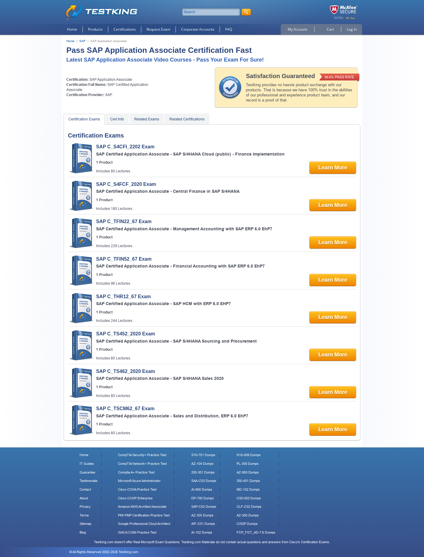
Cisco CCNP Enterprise (135, 498)
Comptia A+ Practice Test (136, 472)
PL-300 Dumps (248, 463)
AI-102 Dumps (201, 532)
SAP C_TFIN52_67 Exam (124, 259)
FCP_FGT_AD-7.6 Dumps (256, 532)
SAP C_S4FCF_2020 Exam (126, 184)
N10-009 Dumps (249, 455)
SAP (82, 41)
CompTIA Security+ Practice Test (142, 455)
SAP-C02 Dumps (203, 506)
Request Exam (158, 29)
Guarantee (87, 472)
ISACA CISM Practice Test (137, 532)
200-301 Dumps (203, 472)
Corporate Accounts (197, 29)
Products (95, 29)
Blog (83, 532)
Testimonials (89, 481)
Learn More (332, 168)
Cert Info (117, 119)
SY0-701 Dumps (203, 455)
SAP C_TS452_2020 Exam (125, 333)
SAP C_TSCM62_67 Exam (125, 408)
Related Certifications (186, 119)
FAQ (228, 29)
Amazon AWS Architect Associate (142, 506)
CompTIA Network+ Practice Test (142, 463)
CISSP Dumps (247, 523)
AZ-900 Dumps (248, 472)
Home (72, 29)
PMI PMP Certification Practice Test (144, 515)
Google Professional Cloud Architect (144, 523)
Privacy (85, 506)
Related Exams (146, 119)
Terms (84, 515)
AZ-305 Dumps (202, 515)
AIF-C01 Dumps (203, 523)
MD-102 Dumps (248, 489)
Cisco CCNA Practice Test (137, 489)
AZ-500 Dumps (248, 515)
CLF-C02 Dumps (249, 506)
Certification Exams (84, 119)
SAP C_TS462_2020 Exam (125, 371)
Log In (352, 29)
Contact (85, 489)
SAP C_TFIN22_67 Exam (124, 221)
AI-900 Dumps (201, 489)
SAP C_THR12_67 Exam (123, 296)
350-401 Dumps (248, 481)
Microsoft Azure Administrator (139, 481)
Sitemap (85, 523)
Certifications (125, 29)
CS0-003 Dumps (249, 498)
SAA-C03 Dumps (203, 481)
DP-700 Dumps (202, 498)
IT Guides (87, 463)
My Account (297, 29)
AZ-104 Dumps (202, 463)
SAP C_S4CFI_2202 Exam (125, 146)
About (84, 498)
